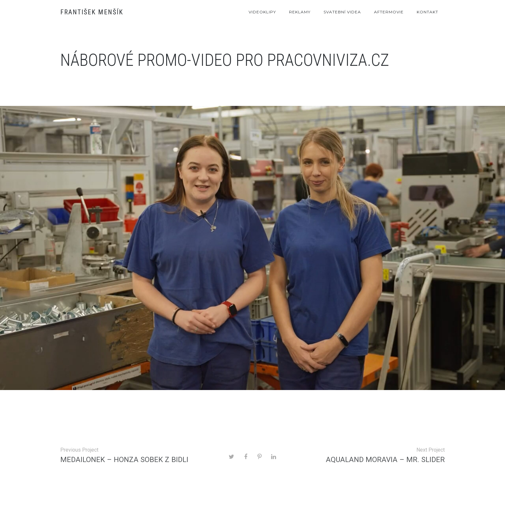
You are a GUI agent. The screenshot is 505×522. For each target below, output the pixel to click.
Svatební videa (342, 11)
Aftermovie (389, 11)
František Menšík (91, 12)
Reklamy (299, 11)
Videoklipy (262, 11)
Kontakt (427, 11)
